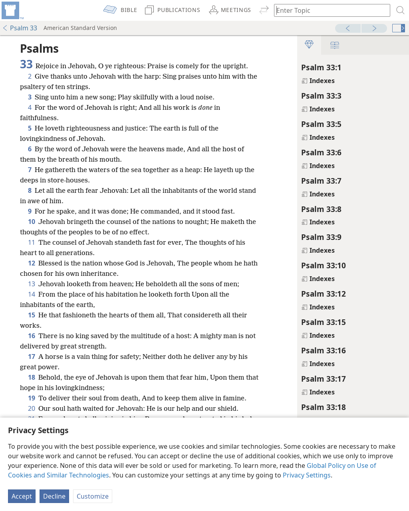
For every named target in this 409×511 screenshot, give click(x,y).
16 (31, 335)
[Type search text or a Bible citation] (328, 10)
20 (31, 408)
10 (31, 221)
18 (31, 377)
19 (31, 398)
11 (31, 242)
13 (31, 283)
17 (31, 356)
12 (31, 263)
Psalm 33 (19, 28)
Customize (93, 496)
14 (31, 294)
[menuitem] (12, 10)
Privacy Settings (307, 475)
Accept (22, 496)
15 (31, 315)
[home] (12, 10)
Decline (54, 496)
